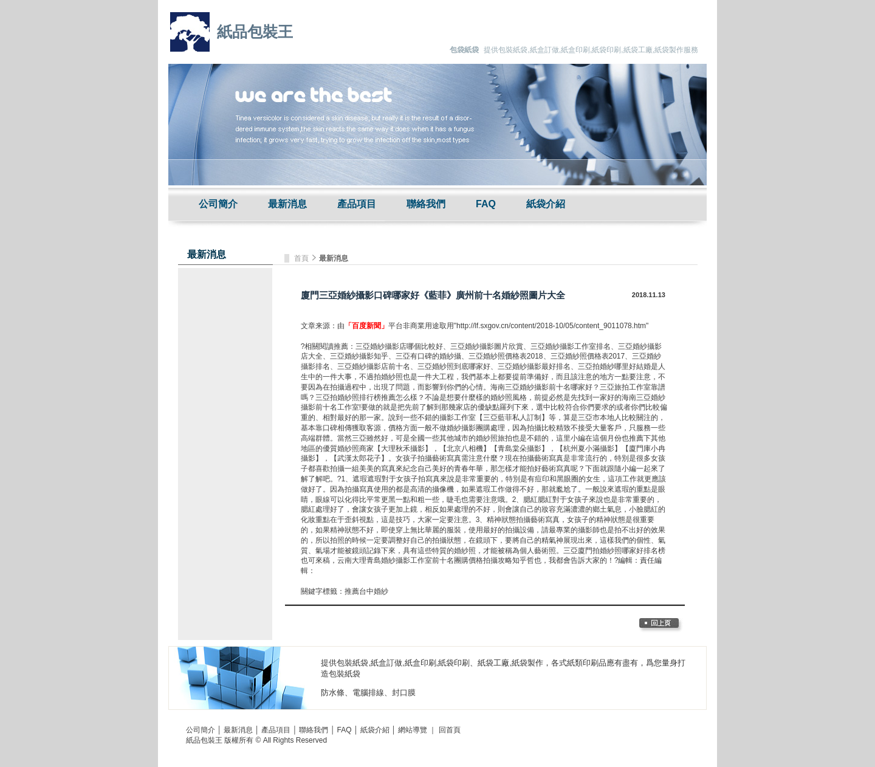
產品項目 (356, 204)
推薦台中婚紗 (366, 591)
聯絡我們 (426, 204)
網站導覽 (412, 730)
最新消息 (287, 204)
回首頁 (450, 730)
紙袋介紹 (545, 204)
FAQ (486, 204)
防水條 (333, 692)
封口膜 (404, 692)
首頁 (302, 258)
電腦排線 (368, 692)
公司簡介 (218, 204)
